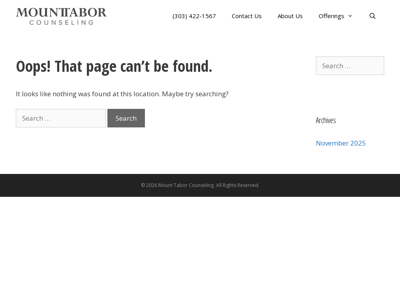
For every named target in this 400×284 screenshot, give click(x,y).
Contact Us (247, 16)
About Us (290, 16)
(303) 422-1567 (194, 16)
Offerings (340, 16)
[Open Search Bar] (372, 16)
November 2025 (341, 143)
